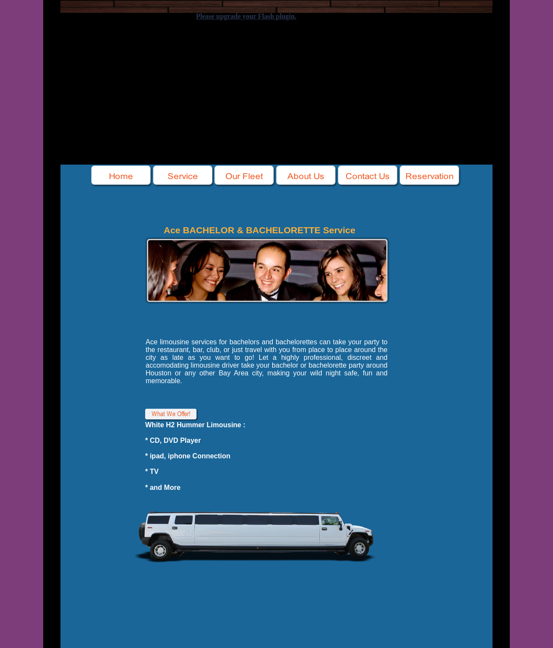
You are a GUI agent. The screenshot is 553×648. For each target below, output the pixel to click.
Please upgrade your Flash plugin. (246, 16)
